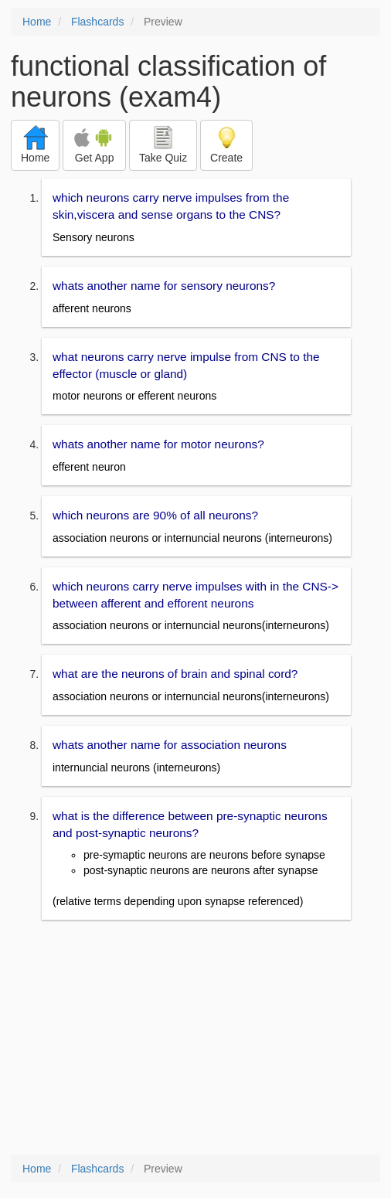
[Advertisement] (195, 1039)
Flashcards (97, 21)
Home (36, 21)
